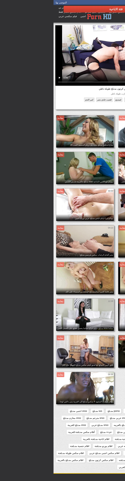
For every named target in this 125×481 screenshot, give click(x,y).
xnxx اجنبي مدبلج (25, 411)
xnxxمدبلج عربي (111, 432)
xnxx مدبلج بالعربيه (69, 425)
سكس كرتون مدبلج (104, 106)
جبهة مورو (88, 100)
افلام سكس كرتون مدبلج (47, 460)
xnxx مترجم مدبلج (42, 418)
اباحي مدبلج (114, 439)
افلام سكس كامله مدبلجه (78, 460)
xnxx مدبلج (114, 425)
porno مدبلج (60, 411)
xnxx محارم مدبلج (19, 418)
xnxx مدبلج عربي (46, 425)
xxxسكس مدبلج (72, 432)
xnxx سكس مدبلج (88, 418)
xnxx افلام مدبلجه (111, 418)
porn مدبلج (76, 411)
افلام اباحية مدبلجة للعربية (107, 446)
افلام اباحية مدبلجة (70, 439)
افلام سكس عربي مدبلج (108, 460)
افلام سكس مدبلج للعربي (78, 467)
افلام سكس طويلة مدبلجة (17, 453)
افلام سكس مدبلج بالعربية (17, 460)
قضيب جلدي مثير (51, 100)
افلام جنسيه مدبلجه (110, 453)
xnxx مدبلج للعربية (23, 425)
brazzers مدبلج (95, 411)
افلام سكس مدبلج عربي (108, 467)
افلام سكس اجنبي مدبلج (83, 453)
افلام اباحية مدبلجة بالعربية (43, 439)
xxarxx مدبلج (91, 432)
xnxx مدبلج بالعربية (94, 425)
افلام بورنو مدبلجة (50, 446)
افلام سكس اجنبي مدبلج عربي (51, 453)
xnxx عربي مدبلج (64, 418)
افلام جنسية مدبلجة (26, 446)
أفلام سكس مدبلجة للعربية (28, 432)
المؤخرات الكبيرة (103, 100)
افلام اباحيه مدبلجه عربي (76, 446)
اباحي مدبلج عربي (94, 439)
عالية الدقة (76, 100)
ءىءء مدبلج (52, 432)
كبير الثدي (36, 100)
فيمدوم (65, 100)
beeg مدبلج (114, 411)
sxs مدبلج (44, 411)
